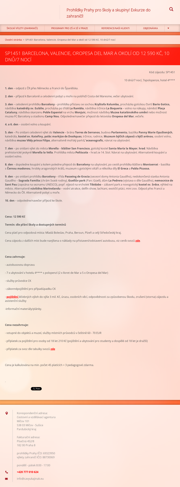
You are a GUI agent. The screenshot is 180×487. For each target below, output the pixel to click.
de (53, 349)
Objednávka (150, 28)
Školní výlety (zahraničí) (22, 28)
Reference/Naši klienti (115, 28)
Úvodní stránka (13, 39)
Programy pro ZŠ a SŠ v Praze (69, 28)
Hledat (171, 10)
